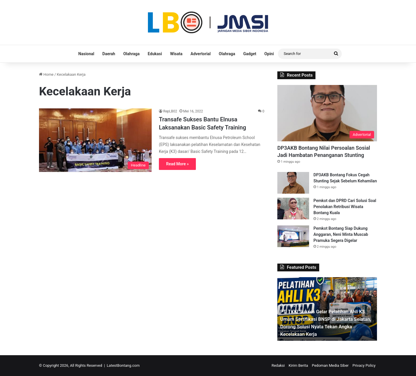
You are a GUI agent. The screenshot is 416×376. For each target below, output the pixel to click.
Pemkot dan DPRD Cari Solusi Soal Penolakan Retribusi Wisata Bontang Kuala (344, 206)
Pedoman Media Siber (330, 365)
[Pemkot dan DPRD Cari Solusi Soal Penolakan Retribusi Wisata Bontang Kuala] (293, 208)
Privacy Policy (364, 365)
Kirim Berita (298, 365)
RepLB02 (170, 111)
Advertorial (201, 53)
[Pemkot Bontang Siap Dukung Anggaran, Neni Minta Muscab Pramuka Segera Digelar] (293, 236)
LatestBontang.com (123, 365)
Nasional (86, 53)
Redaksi (278, 365)
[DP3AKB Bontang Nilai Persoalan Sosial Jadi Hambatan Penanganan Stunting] (327, 113)
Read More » (177, 164)
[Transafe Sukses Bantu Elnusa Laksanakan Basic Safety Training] (95, 140)
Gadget (249, 53)
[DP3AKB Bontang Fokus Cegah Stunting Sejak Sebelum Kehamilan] (293, 183)
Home (46, 74)
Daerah (108, 53)
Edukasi (155, 53)
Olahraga (131, 53)
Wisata (176, 53)
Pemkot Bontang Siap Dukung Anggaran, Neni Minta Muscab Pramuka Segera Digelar (340, 234)
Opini (269, 53)
